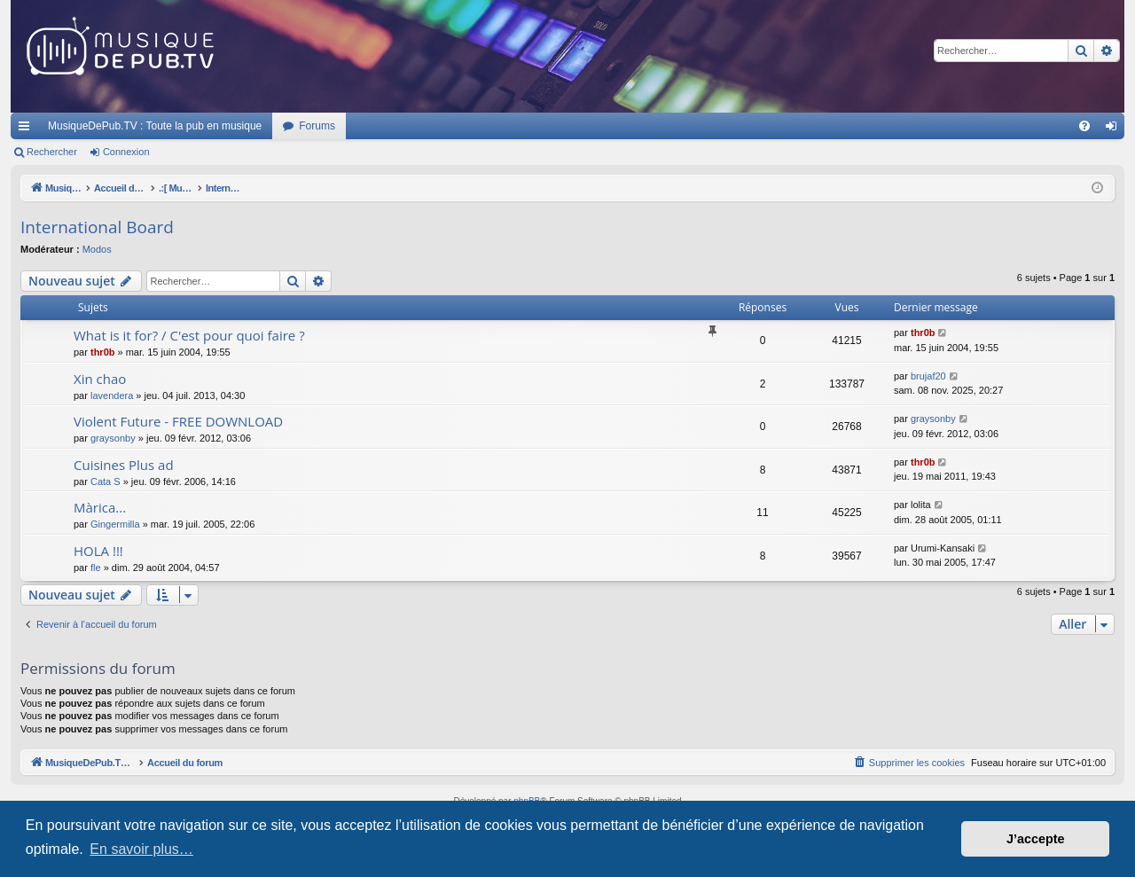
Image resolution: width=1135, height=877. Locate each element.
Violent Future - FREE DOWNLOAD (178, 421)
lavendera (111, 395)
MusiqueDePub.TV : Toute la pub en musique (155, 126)
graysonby (113, 438)
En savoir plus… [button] (141, 849)
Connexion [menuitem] (1115, 129)
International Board (97, 227)
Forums (317, 126)
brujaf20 (928, 376)
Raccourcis (27, 129)
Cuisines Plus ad (124, 465)
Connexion (126, 151)
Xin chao (100, 379)
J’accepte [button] (1035, 839)
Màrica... (100, 507)
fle (95, 567)
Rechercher (52, 151)
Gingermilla (115, 524)
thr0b (102, 352)
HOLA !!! (98, 551)
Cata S (105, 481)
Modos (97, 249)
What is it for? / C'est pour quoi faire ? (189, 335)
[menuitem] (1084, 126)
